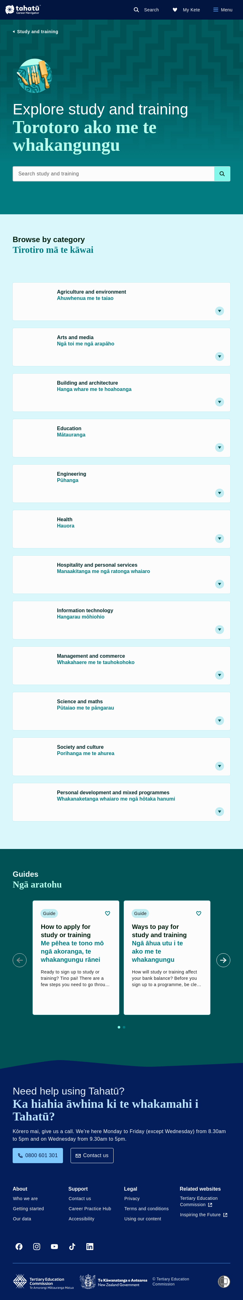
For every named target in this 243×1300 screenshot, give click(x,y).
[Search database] (222, 174)
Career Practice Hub (90, 1208)
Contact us (92, 1155)
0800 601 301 (38, 1155)
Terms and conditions (146, 1208)
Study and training (37, 31)
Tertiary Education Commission (199, 1201)
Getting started (28, 1208)
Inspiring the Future (203, 1214)
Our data (22, 1218)
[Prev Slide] (20, 960)
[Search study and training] (121, 173)
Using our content (142, 1218)
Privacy (132, 1198)
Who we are (25, 1198)
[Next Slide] (223, 960)
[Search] (147, 10)
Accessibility (81, 1218)
